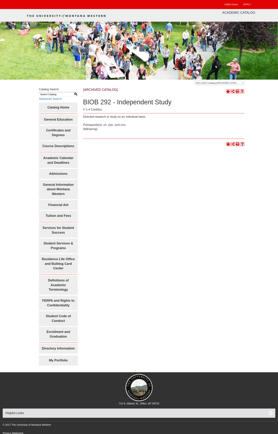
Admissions (58, 173)
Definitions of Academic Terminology (58, 285)
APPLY (247, 4)
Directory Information (58, 348)
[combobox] (219, 83)
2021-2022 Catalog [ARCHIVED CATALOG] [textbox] (218, 83)
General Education (58, 119)
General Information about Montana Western (58, 189)
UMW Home (231, 4)
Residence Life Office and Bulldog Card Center (58, 263)
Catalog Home (58, 107)
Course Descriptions (58, 146)
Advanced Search (50, 98)
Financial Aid (58, 205)
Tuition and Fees (58, 216)
